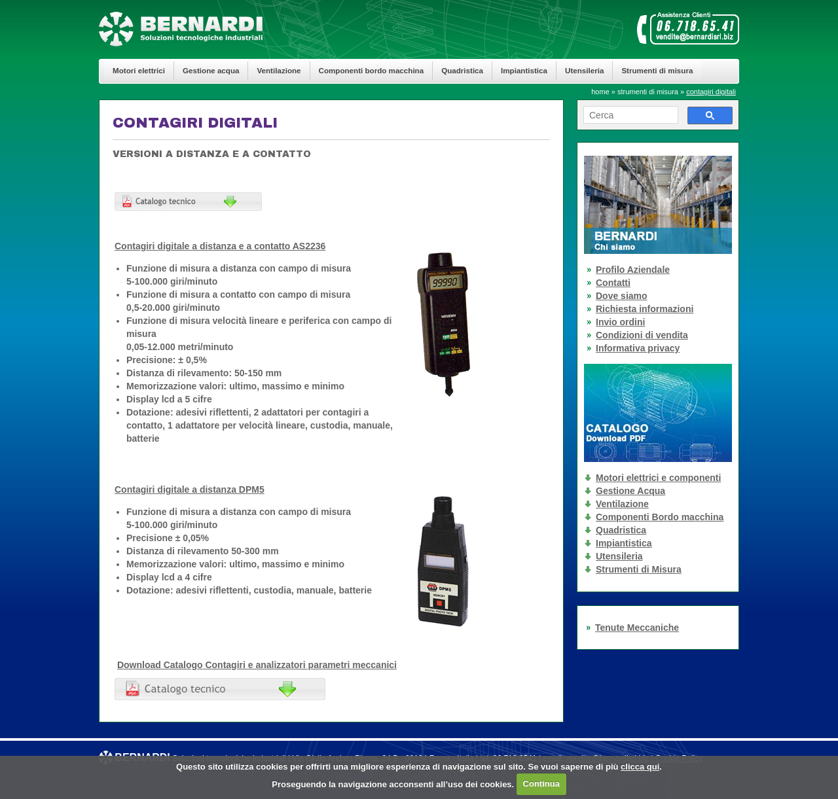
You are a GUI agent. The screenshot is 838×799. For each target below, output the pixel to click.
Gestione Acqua (630, 491)
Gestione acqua (211, 70)
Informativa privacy (638, 348)
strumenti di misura (647, 92)
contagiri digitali (711, 92)
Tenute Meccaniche (637, 627)
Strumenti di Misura (639, 569)
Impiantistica (524, 70)
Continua (541, 784)
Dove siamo (621, 296)
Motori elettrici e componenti (658, 477)
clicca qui (640, 767)
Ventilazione (279, 70)
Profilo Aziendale (633, 269)
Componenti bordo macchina (371, 70)
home (600, 92)
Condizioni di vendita (642, 335)
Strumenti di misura (657, 70)
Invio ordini (620, 322)
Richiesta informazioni (644, 309)
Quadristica (462, 70)
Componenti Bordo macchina (659, 517)
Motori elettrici (139, 70)
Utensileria (584, 70)
